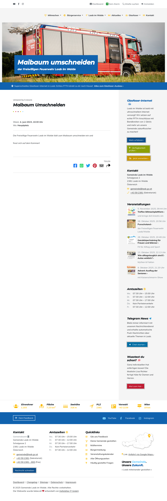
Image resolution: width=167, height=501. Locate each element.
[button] (52, 15)
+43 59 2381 (136, 192)
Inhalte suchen (130, 4)
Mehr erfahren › (136, 140)
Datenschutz (57, 482)
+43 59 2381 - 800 (25, 461)
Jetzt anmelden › (139, 158)
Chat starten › (137, 344)
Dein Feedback (24, 418)
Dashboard (96, 4)
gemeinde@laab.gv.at (141, 188)
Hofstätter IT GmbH (69, 490)
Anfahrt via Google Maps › (141, 454)
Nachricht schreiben (24, 470)
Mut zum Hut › (135, 386)
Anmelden (147, 4)
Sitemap (44, 482)
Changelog (32, 482)
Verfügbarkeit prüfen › (137, 149)
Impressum (70, 482)
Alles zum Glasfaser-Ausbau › (109, 86)
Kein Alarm (113, 4)
